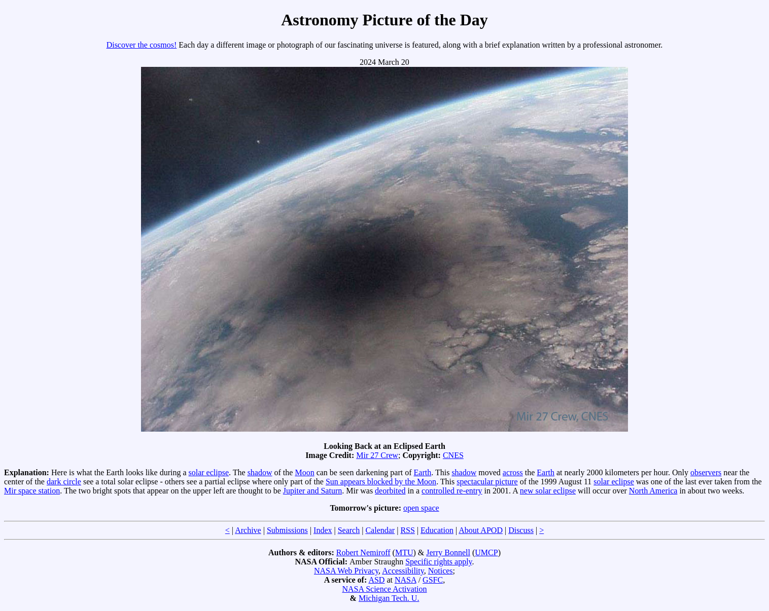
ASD (376, 580)
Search (349, 530)
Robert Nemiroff (363, 552)
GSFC (433, 580)
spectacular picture (487, 481)
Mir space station (32, 490)
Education (437, 530)
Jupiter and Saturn (312, 490)
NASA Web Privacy (346, 570)
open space (421, 508)
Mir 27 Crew (377, 455)
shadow (260, 472)
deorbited (390, 490)
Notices (440, 570)
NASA (405, 580)
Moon (304, 472)
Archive (248, 530)
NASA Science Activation (384, 589)
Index (322, 530)
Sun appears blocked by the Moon (381, 481)
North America (653, 490)
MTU (404, 552)
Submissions (287, 530)
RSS (407, 530)
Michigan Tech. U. (389, 598)
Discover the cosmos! (142, 45)
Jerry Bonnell (448, 552)
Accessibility (403, 570)
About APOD (481, 530)
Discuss (521, 530)
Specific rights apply (438, 561)
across (513, 472)
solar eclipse (209, 472)
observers (705, 472)
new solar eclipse (548, 490)
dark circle (64, 481)
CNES (453, 455)
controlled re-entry (452, 490)
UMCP (486, 552)
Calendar (380, 530)
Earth (423, 472)
